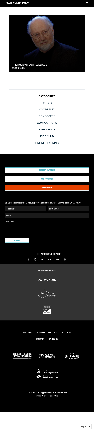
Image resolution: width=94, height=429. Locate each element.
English (84, 427)
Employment (41, 339)
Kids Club (47, 136)
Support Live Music (47, 170)
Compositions (47, 122)
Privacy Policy (41, 395)
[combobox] (86, 426)
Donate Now (47, 188)
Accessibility (28, 332)
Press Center (66, 332)
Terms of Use (53, 395)
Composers (18, 68)
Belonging (41, 332)
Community (47, 109)
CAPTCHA (9, 222)
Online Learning (47, 143)
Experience (47, 129)
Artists (47, 102)
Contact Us (53, 339)
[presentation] (23, 229)
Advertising (52, 332)
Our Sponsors (47, 179)
